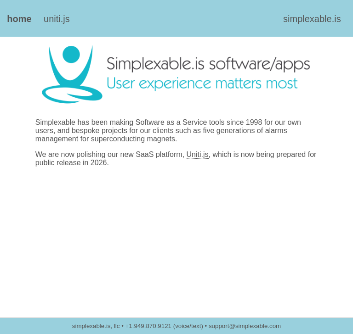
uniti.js (57, 19)
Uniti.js (198, 154)
